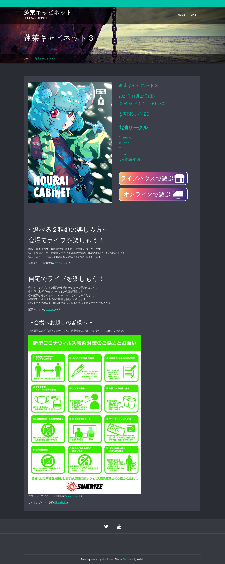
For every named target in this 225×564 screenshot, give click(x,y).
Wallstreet (128, 559)
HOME (181, 14)
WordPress (107, 559)
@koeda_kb (60, 502)
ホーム (27, 58)
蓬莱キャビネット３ (45, 58)
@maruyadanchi (72, 496)
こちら (59, 263)
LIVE (193, 14)
